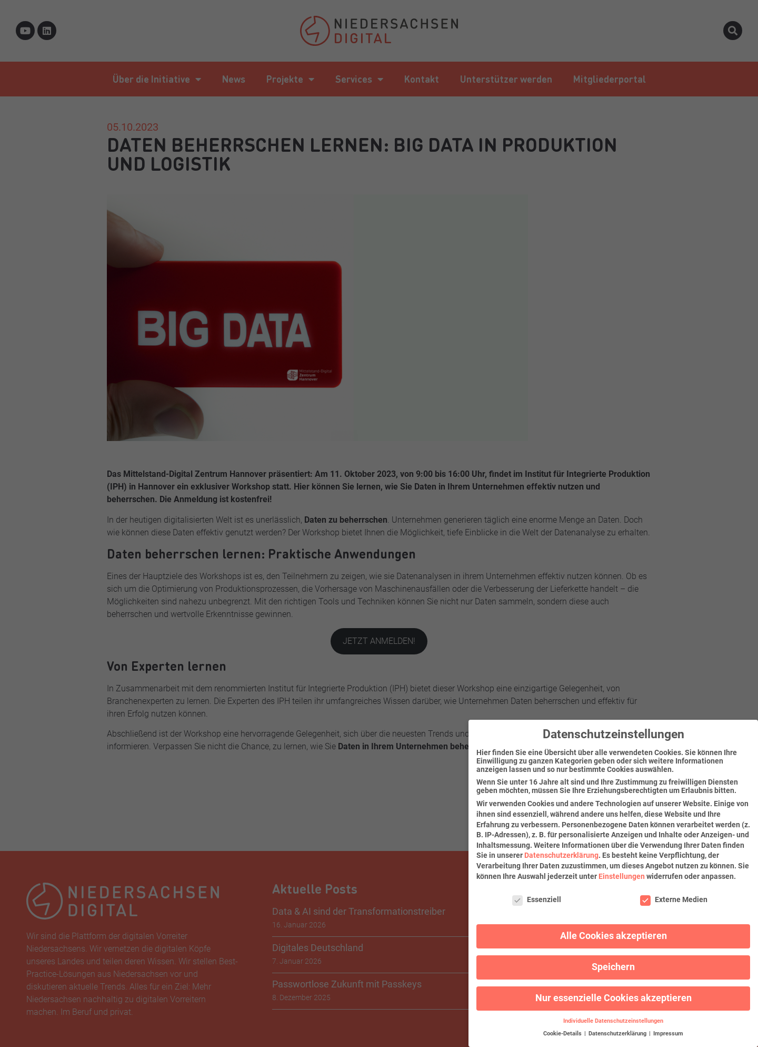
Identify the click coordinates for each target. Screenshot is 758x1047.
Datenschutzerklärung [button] (618, 1028)
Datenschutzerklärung (561, 850)
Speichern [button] (613, 961)
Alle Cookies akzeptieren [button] (613, 930)
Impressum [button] (668, 1028)
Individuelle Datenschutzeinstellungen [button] (613, 1015)
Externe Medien (673, 894)
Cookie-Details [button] (563, 1028)
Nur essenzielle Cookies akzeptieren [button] (613, 992)
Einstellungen (622, 870)
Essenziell (536, 894)
